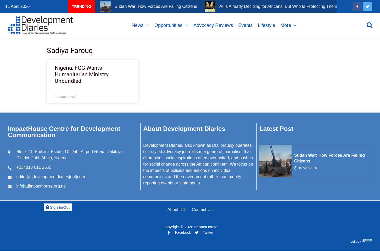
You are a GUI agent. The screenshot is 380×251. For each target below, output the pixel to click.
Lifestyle (266, 25)
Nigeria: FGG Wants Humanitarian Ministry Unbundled (82, 74)
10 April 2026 (305, 167)
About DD (176, 209)
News (137, 25)
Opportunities (168, 25)
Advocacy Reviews (213, 25)
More (285, 25)
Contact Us (202, 209)
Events (245, 25)
